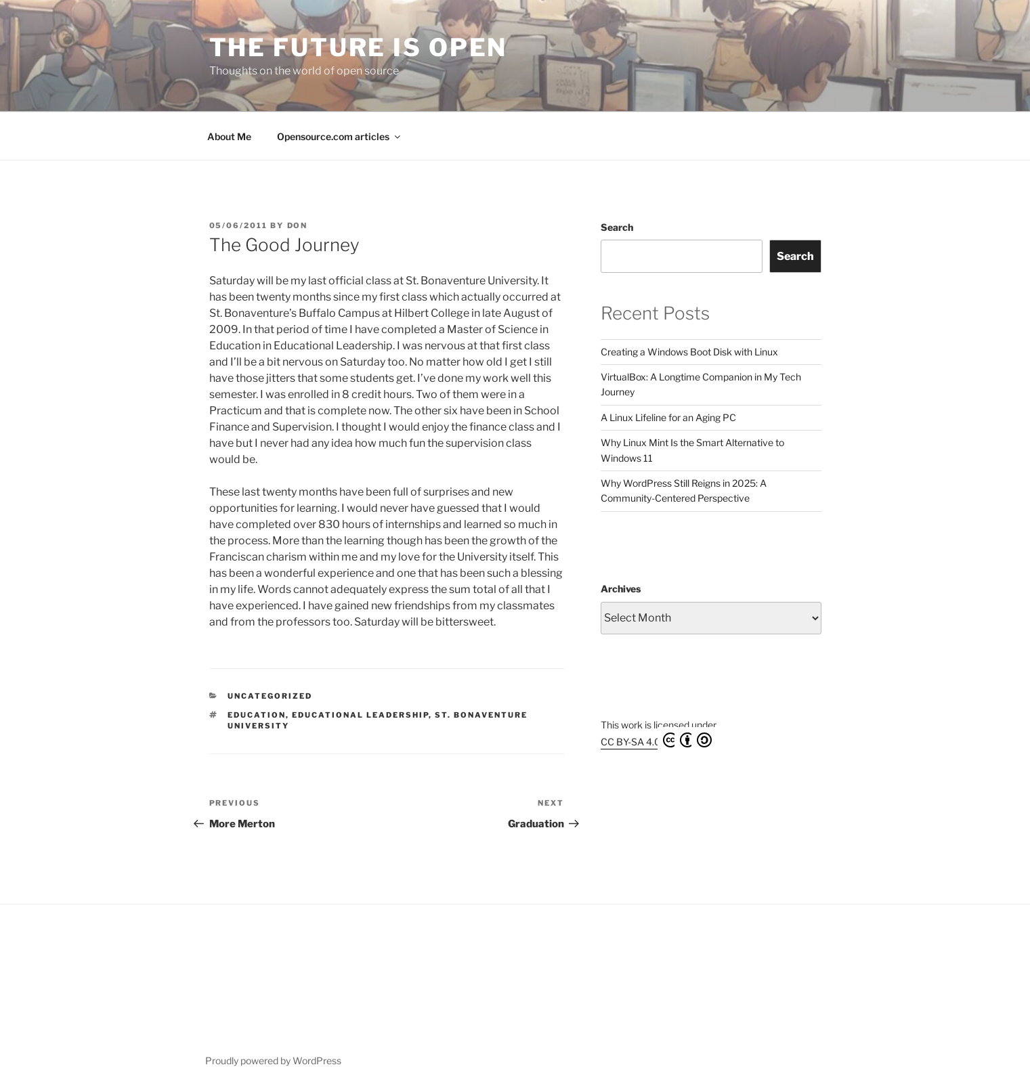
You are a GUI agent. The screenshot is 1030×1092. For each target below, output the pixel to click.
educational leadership (360, 715)
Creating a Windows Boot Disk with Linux (689, 351)
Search (617, 227)
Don (297, 225)
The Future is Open (358, 47)
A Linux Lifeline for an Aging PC (668, 417)
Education (257, 715)
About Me (229, 136)
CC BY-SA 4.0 (656, 740)
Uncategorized (270, 696)
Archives (621, 588)
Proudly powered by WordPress (273, 1060)
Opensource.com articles (339, 136)
